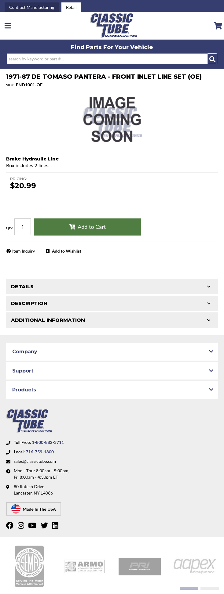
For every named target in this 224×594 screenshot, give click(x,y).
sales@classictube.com (35, 461)
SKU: (10, 85)
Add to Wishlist (66, 251)
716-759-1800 (40, 451)
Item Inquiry (23, 251)
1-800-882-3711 (48, 442)
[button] (112, 58)
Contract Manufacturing (31, 7)
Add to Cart (92, 226)
